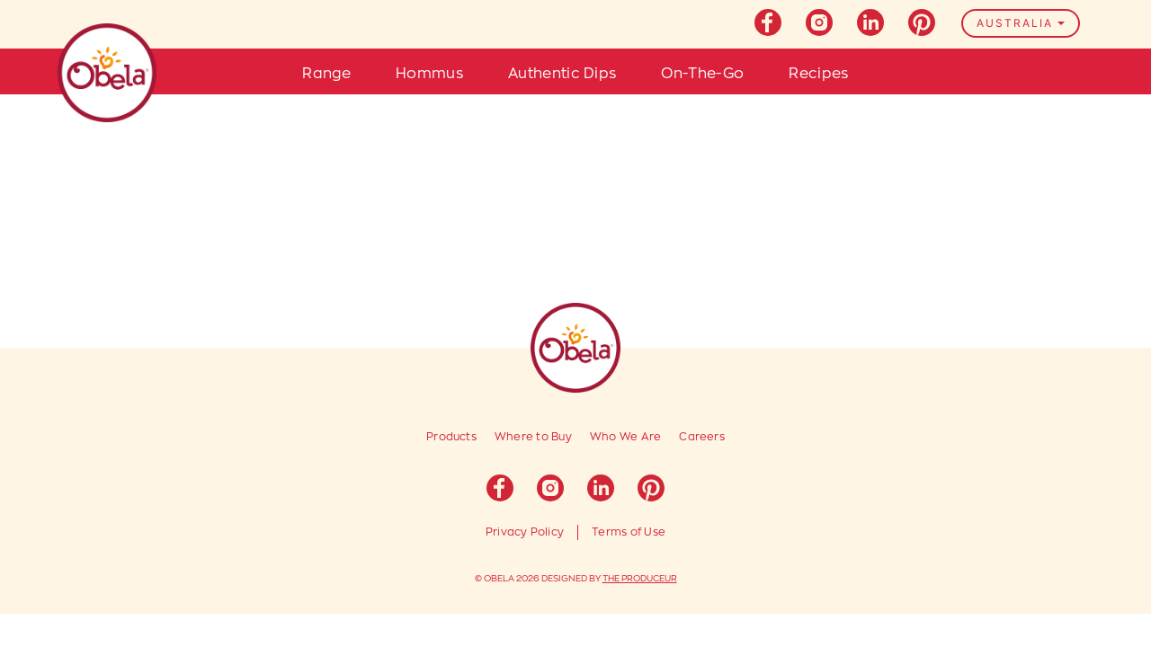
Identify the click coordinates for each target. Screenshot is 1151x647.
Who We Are (625, 436)
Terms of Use (628, 532)
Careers (702, 436)
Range (326, 73)
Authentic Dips (562, 73)
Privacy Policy (525, 532)
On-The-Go (702, 73)
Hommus (429, 73)
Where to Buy (533, 436)
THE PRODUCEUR (639, 578)
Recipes (818, 73)
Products (451, 436)
